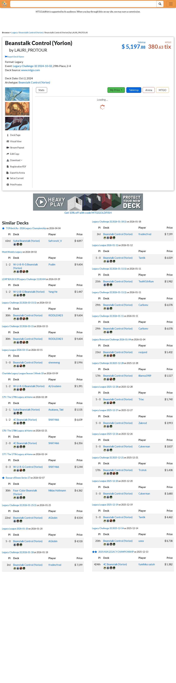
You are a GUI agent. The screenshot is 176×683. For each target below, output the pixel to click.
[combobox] (81, 4)
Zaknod (143, 423)
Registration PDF (16, 166)
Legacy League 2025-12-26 (105, 433)
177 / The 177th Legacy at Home (17, 454)
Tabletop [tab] (134, 90)
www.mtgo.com (30, 70)
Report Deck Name (14, 57)
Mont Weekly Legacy (12, 252)
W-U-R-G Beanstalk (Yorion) (29, 386)
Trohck (142, 470)
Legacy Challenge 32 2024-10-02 (32, 66)
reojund (143, 352)
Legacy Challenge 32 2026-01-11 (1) (109, 268)
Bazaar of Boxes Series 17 (18, 477)
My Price (115, 90)
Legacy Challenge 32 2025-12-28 (108, 363)
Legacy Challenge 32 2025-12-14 (108, 528)
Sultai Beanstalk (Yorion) (26, 240)
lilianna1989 (145, 375)
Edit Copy (12, 154)
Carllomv (143, 304)
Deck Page (13, 135)
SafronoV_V (55, 240)
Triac (141, 399)
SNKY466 (53, 419)
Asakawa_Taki (55, 409)
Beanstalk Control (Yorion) (31, 32)
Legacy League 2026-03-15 (15, 350)
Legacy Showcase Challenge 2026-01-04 (111, 339)
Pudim (51, 264)
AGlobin (52, 517)
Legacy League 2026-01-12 (105, 245)
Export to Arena (15, 172)
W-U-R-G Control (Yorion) (28, 466)
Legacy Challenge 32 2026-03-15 (18, 326)
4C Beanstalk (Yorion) (25, 419)
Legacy (14, 32)
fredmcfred (54, 564)
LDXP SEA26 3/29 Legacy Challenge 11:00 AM (24, 279)
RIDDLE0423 (55, 315)
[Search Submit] (160, 4)
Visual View (13, 141)
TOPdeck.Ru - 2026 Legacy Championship (26, 228)
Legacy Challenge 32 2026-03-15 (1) (19, 302)
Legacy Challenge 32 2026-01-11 (108, 316)
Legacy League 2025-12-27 (105, 410)
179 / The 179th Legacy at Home (17, 397)
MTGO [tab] (162, 90)
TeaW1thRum (146, 281)
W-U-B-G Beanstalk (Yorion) (29, 291)
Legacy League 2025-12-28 (105, 386)
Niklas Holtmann (57, 490)
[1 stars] (4, 228)
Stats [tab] (41, 90)
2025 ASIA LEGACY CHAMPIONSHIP (116, 551)
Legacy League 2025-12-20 (105, 481)
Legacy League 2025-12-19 (105, 504)
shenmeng (54, 362)
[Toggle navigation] (170, 4)
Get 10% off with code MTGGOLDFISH (88, 212)
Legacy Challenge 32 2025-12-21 (108, 457)
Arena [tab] (148, 90)
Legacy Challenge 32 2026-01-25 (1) (19, 505)
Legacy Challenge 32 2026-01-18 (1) (109, 221)
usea (141, 540)
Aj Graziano (54, 386)
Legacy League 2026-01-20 (15, 528)
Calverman (144, 446)
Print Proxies (14, 184)
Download (18, 160)
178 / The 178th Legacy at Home (17, 430)
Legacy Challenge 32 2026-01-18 (18, 552)
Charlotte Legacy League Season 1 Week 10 (22, 373)
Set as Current (15, 178)
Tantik (142, 257)
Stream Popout (15, 147)
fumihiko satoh (147, 564)
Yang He (52, 291)
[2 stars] (95, 551)
